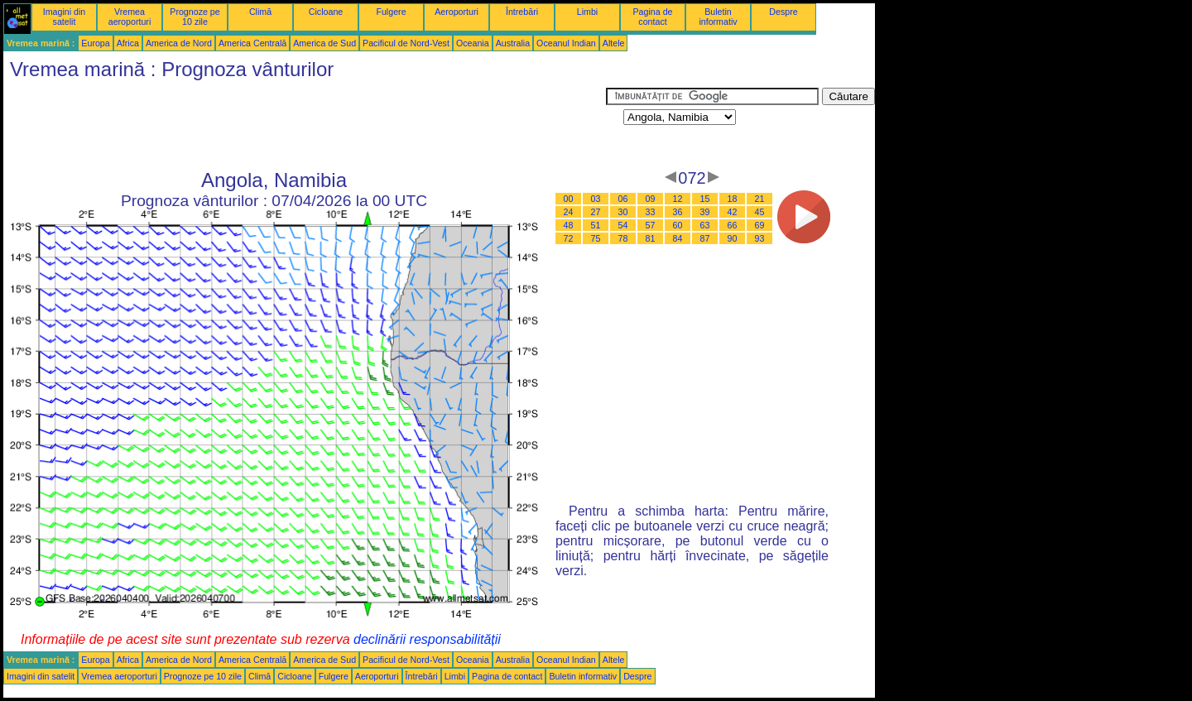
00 (569, 199)
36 (678, 212)
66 (733, 225)
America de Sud (324, 43)
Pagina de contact (653, 16)
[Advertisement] (304, 125)
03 (596, 199)
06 (623, 199)
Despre (783, 12)
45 (760, 212)
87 (705, 238)
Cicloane (326, 12)
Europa (95, 43)
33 (651, 212)
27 (596, 212)
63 (705, 225)
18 (733, 199)
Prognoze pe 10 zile (194, 16)
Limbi (587, 12)
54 (623, 225)
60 (678, 225)
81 (651, 238)
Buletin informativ (718, 16)
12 (678, 199)
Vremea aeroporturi (129, 16)
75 (596, 238)
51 (596, 225)
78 (623, 238)
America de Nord (179, 43)
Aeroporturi (456, 12)
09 (651, 199)
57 (651, 225)
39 (705, 212)
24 (569, 212)
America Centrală (252, 43)
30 (623, 212)
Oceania (472, 43)
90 (733, 238)
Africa (128, 43)
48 (569, 225)
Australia (513, 43)
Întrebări (522, 12)
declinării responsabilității (427, 639)
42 (733, 212)
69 (760, 225)
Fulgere (391, 12)
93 (760, 238)
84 (678, 238)
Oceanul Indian (566, 43)
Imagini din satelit (64, 16)
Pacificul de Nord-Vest (406, 43)
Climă (260, 12)
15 (705, 199)
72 (569, 238)
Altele (614, 43)
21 (760, 199)
